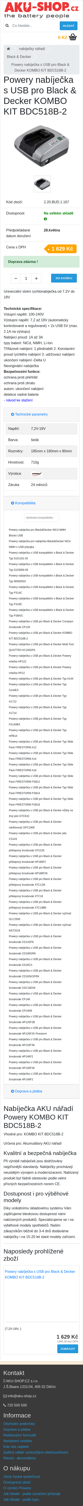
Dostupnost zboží (17, 1482)
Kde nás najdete (16, 1447)
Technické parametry (29, 414)
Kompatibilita (23, 503)
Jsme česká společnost (21, 1476)
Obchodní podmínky (19, 1424)
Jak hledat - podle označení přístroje (31, 1494)
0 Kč (62, 37)
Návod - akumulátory (19, 1458)
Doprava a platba (26, 1091)
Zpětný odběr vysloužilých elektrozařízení (35, 1452)
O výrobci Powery (17, 1488)
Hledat (68, 26)
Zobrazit (67, 1349)
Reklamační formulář (19, 1435)
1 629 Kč (62, 249)
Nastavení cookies (17, 1441)
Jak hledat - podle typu (21, 1499)
